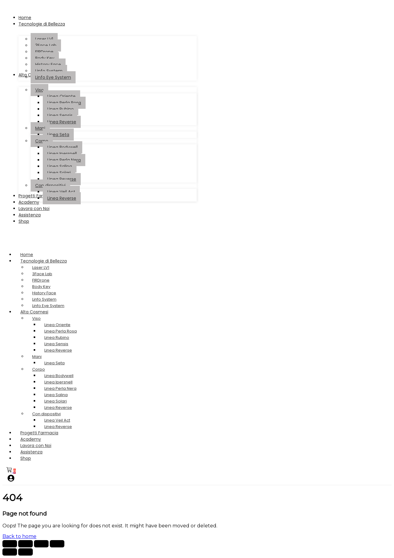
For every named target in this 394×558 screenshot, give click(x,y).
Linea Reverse (58, 350)
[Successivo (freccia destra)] (25, 552)
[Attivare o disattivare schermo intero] (25, 543)
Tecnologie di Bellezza (49, 261)
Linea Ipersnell (58, 382)
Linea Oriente (57, 325)
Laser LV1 (40, 267)
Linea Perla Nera (60, 388)
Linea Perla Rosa (60, 331)
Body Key (41, 286)
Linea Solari (55, 401)
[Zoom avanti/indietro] (9, 543)
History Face (44, 293)
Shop (25, 458)
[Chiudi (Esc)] (57, 543)
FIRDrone (40, 280)
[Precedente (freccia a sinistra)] (9, 552)
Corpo (38, 369)
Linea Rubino (56, 337)
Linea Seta (54, 363)
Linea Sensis (56, 344)
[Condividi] (41, 543)
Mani (37, 356)
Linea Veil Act (57, 420)
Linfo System (44, 299)
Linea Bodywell (58, 376)
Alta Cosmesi (40, 312)
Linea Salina (56, 395)
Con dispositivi (46, 414)
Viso (36, 318)
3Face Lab (42, 274)
